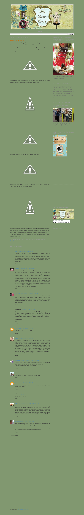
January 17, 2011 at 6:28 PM (32, 360)
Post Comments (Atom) (23, 509)
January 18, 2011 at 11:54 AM (25, 382)
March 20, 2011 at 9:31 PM (33, 403)
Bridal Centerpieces (17, 40)
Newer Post (13, 506)
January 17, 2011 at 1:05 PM (29, 309)
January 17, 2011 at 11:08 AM (27, 268)
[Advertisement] (24, 492)
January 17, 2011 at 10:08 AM (25, 251)
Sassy (16, 328)
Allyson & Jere (19, 293)
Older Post (47, 506)
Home (30, 506)
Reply (16, 263)
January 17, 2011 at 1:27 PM (25, 328)
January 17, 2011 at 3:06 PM (26, 338)
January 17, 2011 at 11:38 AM (30, 293)
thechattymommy (19, 360)
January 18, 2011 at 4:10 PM (25, 394)
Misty (16, 382)
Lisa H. (17, 421)
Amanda (17, 268)
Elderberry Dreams (20, 403)
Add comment (14, 435)
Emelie (17, 338)
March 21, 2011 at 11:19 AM (26, 421)
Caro (16, 251)
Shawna (17, 373)
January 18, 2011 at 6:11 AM (27, 373)
